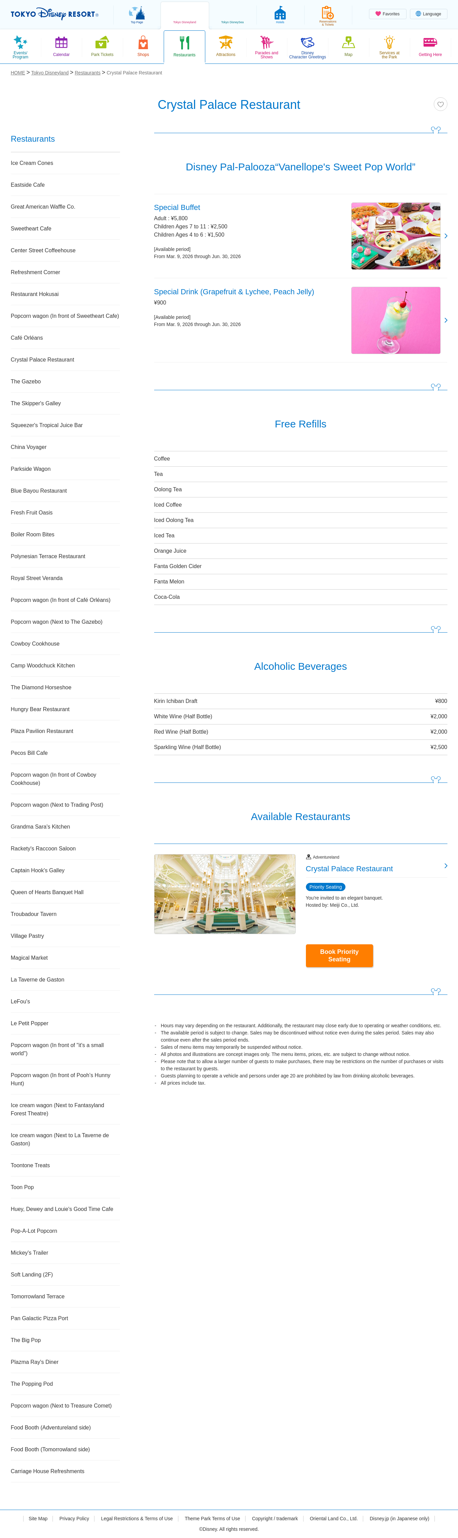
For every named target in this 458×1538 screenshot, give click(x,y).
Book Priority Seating (339, 955)
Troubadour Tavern (34, 914)
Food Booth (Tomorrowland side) (50, 1449)
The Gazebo (26, 381)
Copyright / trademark (275, 1518)
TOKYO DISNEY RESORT (55, 14)
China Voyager (29, 447)
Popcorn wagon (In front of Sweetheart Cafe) (65, 316)
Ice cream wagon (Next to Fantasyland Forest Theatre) (57, 1109)
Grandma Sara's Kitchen (40, 827)
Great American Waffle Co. (43, 207)
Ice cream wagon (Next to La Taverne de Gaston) (60, 1139)
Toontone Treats (30, 1165)
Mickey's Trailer (29, 1253)
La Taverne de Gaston (37, 980)
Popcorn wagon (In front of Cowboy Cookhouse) (54, 779)
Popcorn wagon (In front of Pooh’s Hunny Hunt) (60, 1079)
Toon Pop (22, 1187)
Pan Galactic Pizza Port (39, 1318)
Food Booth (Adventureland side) (51, 1427)
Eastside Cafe (28, 185)
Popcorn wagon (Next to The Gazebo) (57, 622)
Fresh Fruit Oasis (32, 513)
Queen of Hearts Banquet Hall (47, 892)
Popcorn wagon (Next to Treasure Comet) (61, 1406)
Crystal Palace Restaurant (42, 360)
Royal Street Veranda (37, 578)
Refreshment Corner (35, 272)
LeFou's (20, 1001)
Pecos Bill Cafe (29, 753)
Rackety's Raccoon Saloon (43, 848)
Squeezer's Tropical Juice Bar (47, 425)
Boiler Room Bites (33, 534)
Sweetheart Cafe (31, 228)
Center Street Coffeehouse (43, 250)
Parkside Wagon (31, 469)
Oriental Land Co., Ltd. (334, 1518)
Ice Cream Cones (32, 163)
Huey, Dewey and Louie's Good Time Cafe (62, 1209)
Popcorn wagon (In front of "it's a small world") (57, 1049)
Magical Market (29, 958)
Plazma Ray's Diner (35, 1362)
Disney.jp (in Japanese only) (399, 1518)
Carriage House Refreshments (48, 1471)
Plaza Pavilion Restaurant (42, 731)
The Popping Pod (32, 1384)
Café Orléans (27, 338)
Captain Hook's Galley (38, 870)
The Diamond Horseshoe (41, 687)
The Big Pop (26, 1340)
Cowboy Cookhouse (35, 644)
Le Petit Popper (29, 1023)
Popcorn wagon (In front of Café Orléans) (61, 600)
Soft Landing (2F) (32, 1275)
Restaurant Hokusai (35, 294)
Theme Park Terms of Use (212, 1518)
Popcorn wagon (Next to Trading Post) (57, 805)
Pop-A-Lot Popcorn (34, 1231)
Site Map (38, 1518)
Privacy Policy (74, 1518)
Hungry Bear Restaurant (40, 709)
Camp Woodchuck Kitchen (43, 665)
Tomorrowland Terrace (38, 1296)
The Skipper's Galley (36, 403)
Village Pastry (27, 936)
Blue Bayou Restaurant (39, 491)
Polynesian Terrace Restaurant (48, 556)
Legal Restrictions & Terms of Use (137, 1518)
